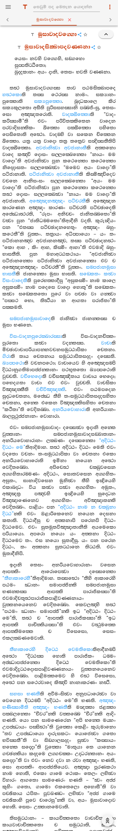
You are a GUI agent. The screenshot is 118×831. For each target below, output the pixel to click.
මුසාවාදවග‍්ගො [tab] (60, 19)
